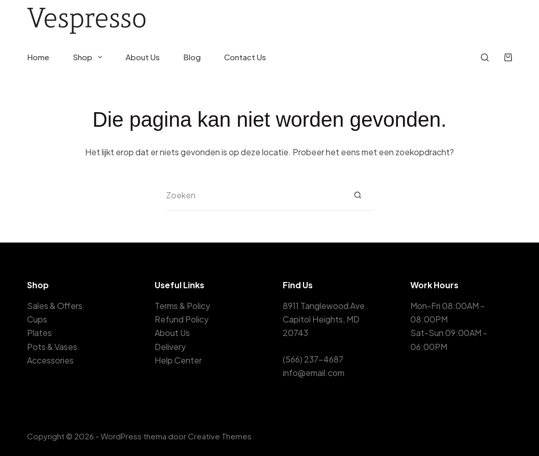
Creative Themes (220, 436)
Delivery (170, 346)
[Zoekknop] (358, 195)
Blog (192, 57)
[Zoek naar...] (254, 195)
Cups (37, 319)
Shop (89, 57)
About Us (143, 57)
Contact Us (245, 57)
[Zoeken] (485, 57)
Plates (39, 332)
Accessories (50, 360)
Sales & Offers (54, 305)
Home (38, 57)
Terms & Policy (182, 305)
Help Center (178, 360)
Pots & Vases (52, 346)
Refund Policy (182, 319)
